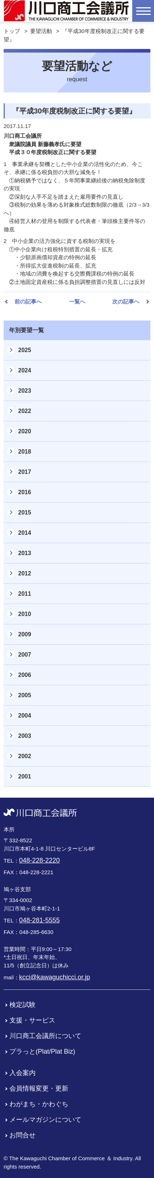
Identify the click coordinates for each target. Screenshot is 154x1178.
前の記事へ (28, 301)
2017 (24, 472)
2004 (24, 715)
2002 (24, 756)
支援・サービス (32, 1020)
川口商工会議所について (45, 1035)
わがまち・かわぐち (38, 1104)
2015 (24, 512)
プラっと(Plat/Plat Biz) (42, 1051)
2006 (24, 675)
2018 (24, 452)
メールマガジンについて (45, 1119)
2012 (24, 573)
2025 (24, 350)
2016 (24, 492)
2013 (24, 553)
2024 (24, 370)
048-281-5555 (39, 920)
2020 (24, 431)
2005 (24, 695)
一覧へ (77, 301)
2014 (24, 533)
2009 (24, 634)
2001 (24, 776)
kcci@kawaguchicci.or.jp (54, 977)
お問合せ (22, 1135)
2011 (24, 594)
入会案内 (22, 1072)
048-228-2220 (39, 860)
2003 (24, 736)
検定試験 (22, 1004)
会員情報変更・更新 (38, 1088)
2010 (24, 614)
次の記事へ (125, 301)
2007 (24, 655)
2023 (24, 391)
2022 (24, 411)
